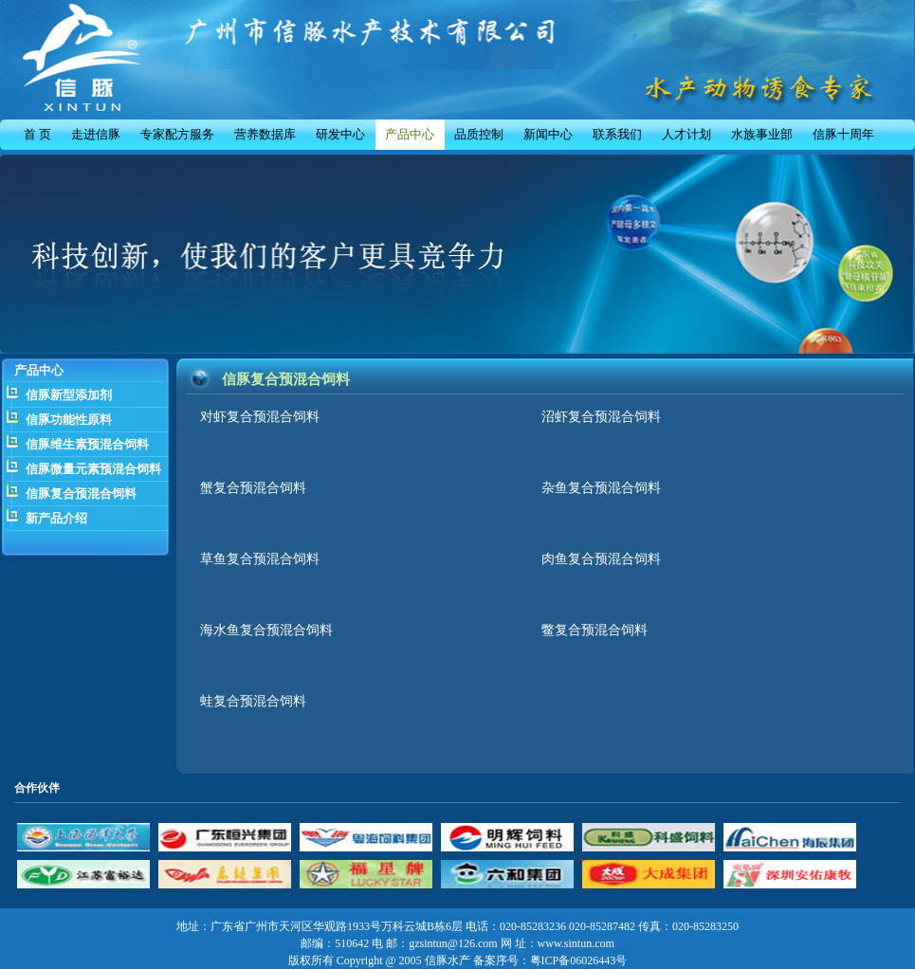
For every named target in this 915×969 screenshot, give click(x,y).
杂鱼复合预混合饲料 (601, 488)
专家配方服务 (177, 134)
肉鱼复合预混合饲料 (601, 559)
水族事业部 (762, 134)
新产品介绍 (56, 518)
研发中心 (340, 134)
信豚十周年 (843, 134)
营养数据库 (265, 134)
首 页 (37, 134)
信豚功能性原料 (69, 419)
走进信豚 (95, 134)
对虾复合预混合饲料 (260, 417)
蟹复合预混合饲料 (253, 488)
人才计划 (686, 134)
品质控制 (478, 134)
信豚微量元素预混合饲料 (93, 469)
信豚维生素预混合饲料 (87, 444)
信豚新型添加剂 (69, 395)
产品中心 (409, 134)
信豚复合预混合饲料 (81, 493)
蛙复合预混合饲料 (253, 701)
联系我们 (617, 134)
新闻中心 (548, 134)
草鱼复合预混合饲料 (260, 559)
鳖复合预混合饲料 (594, 630)
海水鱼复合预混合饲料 (266, 630)
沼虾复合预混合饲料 (601, 417)
